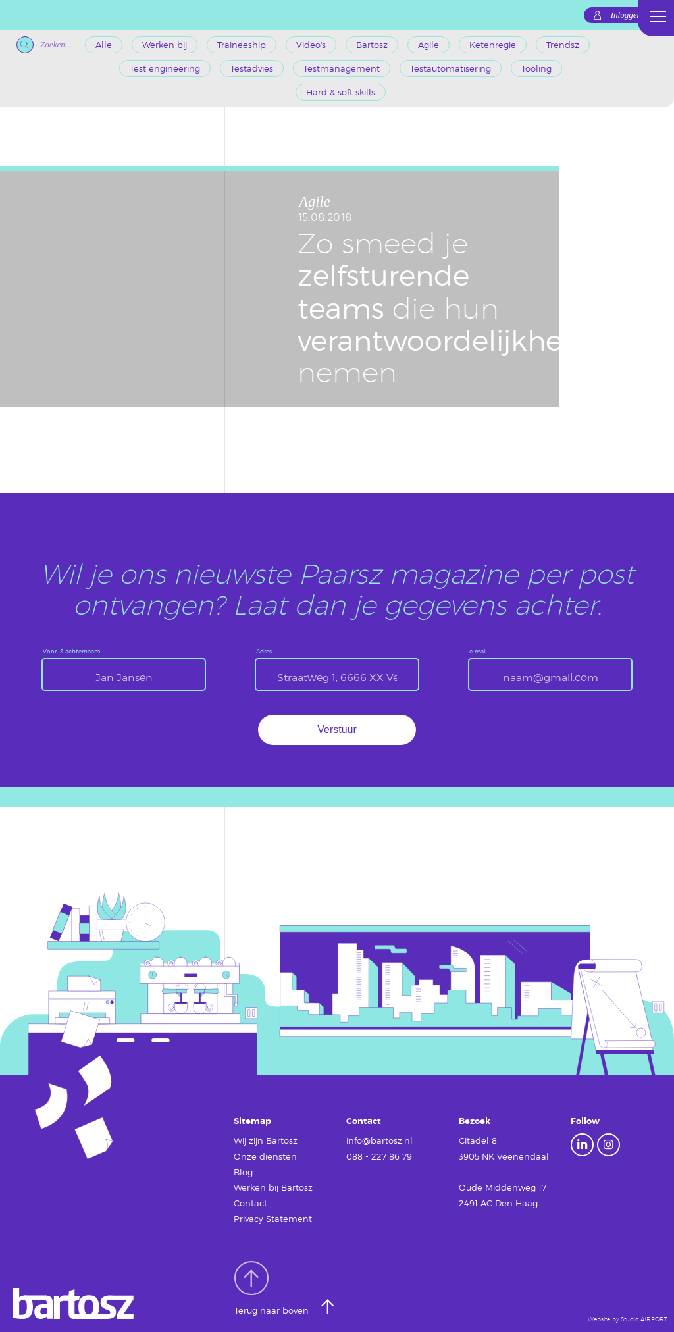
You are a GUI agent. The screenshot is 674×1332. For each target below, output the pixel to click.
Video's (311, 44)
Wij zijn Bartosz (266, 1140)
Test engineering (165, 68)
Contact (250, 1203)
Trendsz (562, 44)
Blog (243, 1172)
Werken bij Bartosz (273, 1187)
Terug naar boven (272, 1288)
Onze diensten (265, 1156)
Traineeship (241, 44)
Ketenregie (492, 44)
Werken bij (164, 44)
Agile (428, 44)
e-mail (478, 651)
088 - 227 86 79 (379, 1156)
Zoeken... (44, 44)
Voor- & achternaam (71, 651)
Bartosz (372, 44)
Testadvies (251, 68)
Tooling (536, 68)
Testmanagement (341, 68)
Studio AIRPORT (644, 1319)
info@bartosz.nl (379, 1140)
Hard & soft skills (340, 92)
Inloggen (626, 15)
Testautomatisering (450, 68)
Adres (264, 651)
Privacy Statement (273, 1219)
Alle (103, 44)
